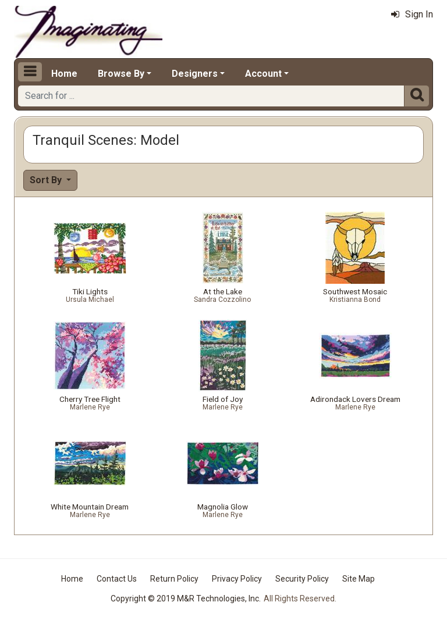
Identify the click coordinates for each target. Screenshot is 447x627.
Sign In (412, 14)
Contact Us (117, 578)
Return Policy (174, 578)
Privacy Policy (237, 578)
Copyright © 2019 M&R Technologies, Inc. (186, 598)
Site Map (358, 578)
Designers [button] (195, 73)
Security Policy (302, 578)
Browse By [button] (121, 73)
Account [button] (263, 73)
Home (64, 73)
